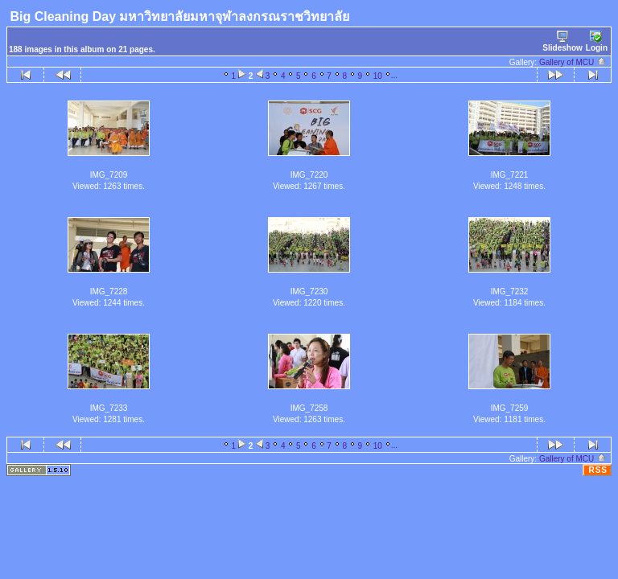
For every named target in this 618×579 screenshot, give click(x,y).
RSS (598, 470)
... (394, 75)
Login (597, 41)
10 (377, 76)
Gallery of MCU (573, 62)
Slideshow (562, 41)
